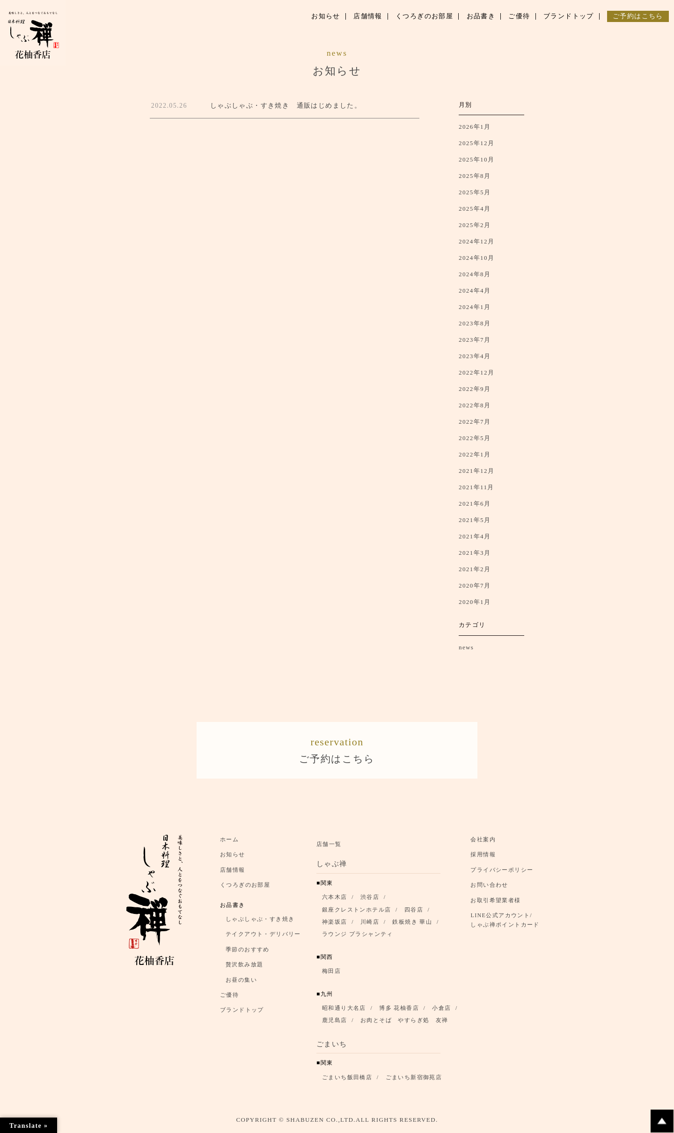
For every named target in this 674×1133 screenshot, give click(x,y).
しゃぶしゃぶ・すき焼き (260, 923)
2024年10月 (476, 257)
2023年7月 (475, 339)
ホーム (229, 843)
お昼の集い (241, 983)
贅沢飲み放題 (244, 968)
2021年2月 (475, 569)
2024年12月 (476, 241)
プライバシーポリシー (501, 873)
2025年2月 (475, 224)
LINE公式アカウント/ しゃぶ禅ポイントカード (507, 924)
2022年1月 (475, 454)
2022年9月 (475, 388)
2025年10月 (476, 159)
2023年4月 (475, 356)
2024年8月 (475, 274)
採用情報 (483, 858)
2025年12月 (476, 143)
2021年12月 (476, 470)
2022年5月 (475, 437)
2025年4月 (475, 208)
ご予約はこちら (337, 751)
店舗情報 (232, 873)
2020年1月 (475, 601)
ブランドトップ (242, 1013)
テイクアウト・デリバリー (263, 937)
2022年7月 (475, 421)
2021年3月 (475, 552)
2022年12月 (476, 372)
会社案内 (483, 843)
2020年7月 (475, 585)
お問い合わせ (489, 888)
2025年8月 (475, 175)
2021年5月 (475, 519)
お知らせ (232, 858)
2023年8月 (475, 323)
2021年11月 (476, 487)
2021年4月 (475, 536)
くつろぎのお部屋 (245, 888)
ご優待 (229, 998)
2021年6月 (475, 503)
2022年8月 (475, 405)
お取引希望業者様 (495, 903)
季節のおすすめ (248, 953)
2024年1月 (475, 306)
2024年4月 (475, 290)
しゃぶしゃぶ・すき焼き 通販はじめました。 (285, 105)
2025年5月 (475, 192)
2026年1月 (475, 126)
